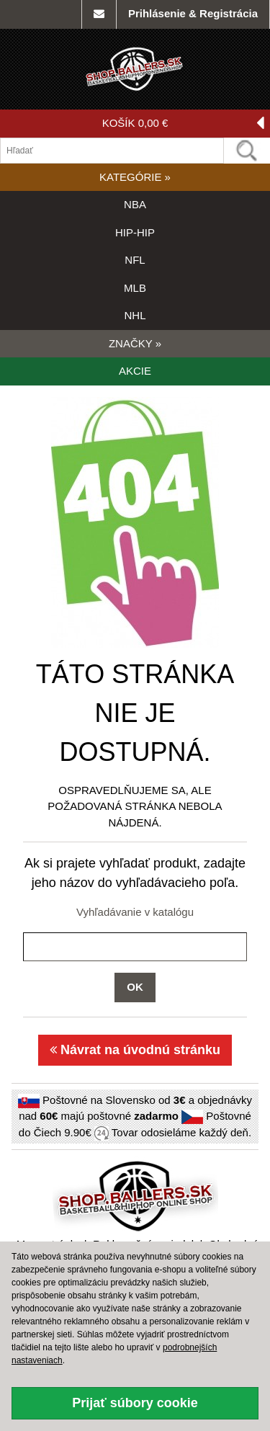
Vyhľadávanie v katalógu (135, 912)
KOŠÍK (183, 123)
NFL (135, 260)
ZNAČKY (135, 343)
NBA (135, 204)
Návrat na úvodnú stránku (135, 1050)
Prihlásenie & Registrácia (193, 13)
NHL (134, 315)
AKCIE (135, 371)
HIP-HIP (135, 232)
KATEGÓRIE (135, 177)
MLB (135, 288)
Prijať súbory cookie (135, 1403)
